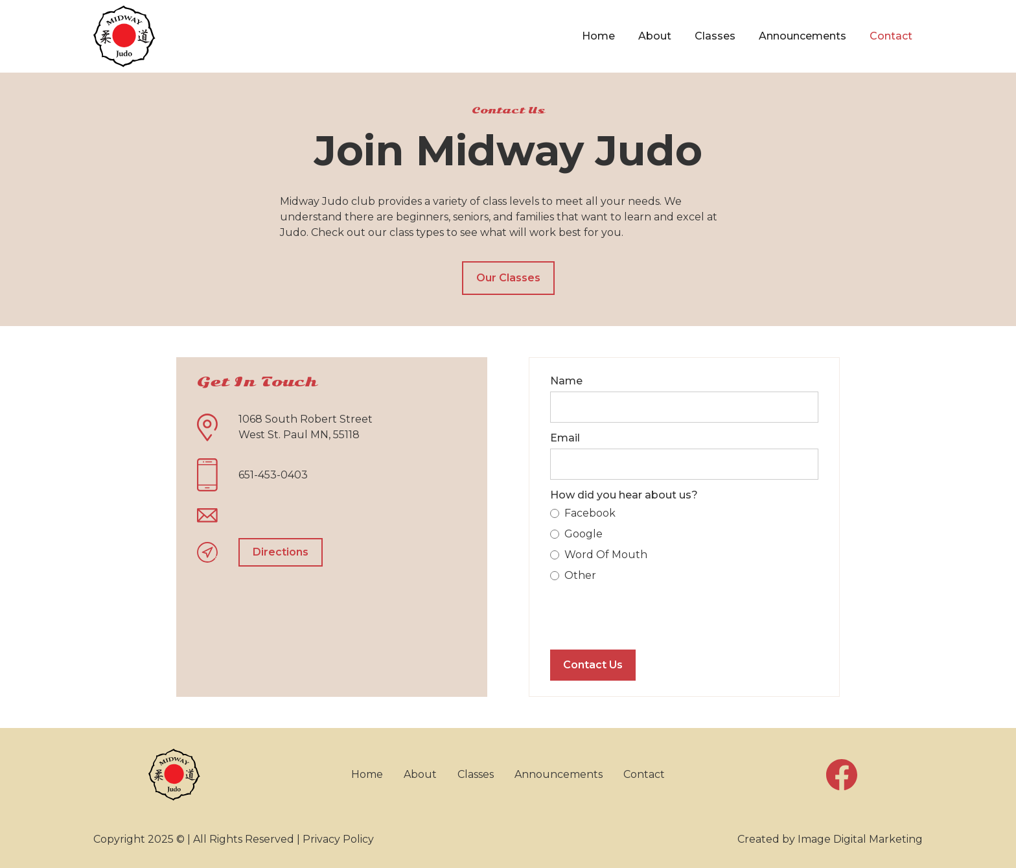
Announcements (802, 36)
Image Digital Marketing (860, 839)
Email (565, 438)
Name (566, 381)
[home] (124, 36)
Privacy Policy (338, 839)
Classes (715, 36)
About (654, 36)
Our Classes (508, 278)
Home (598, 36)
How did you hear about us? (624, 495)
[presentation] (648, 614)
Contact (891, 36)
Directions (280, 552)
